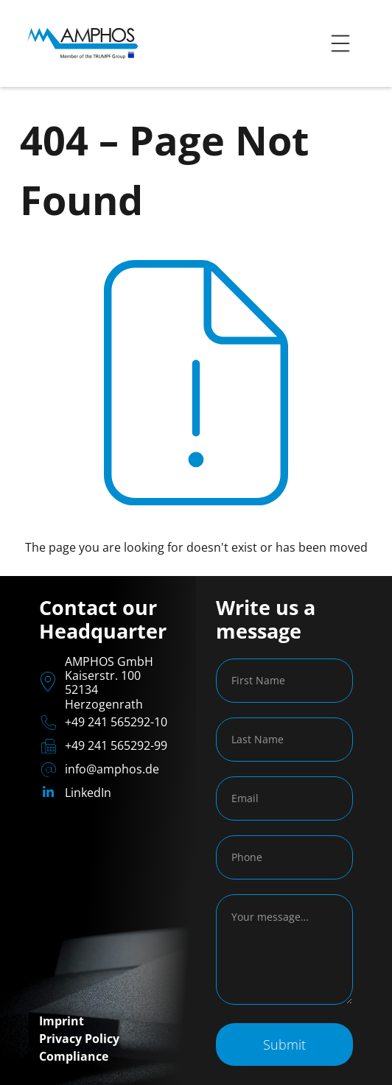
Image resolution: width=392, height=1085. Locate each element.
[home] (79, 43)
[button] (340, 43)
